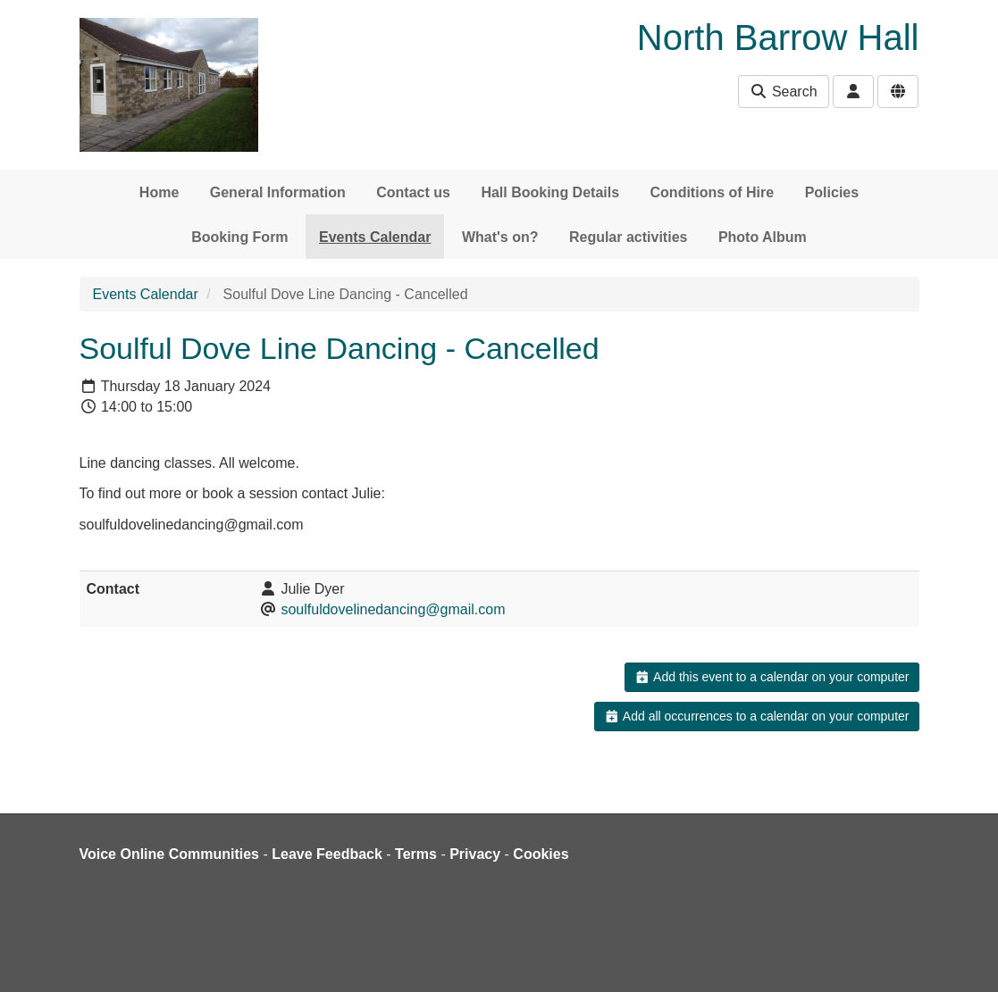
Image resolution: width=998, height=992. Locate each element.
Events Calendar (375, 237)
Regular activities (628, 237)
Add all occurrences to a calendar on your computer (756, 716)
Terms (416, 854)
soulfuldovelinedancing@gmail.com (393, 609)
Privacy (474, 854)
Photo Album (762, 237)
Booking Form (239, 237)
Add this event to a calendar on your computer (771, 677)
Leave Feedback (327, 854)
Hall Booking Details (550, 192)
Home (159, 192)
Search (783, 91)
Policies (832, 192)
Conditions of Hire (712, 192)
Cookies (540, 854)
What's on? (500, 237)
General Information (278, 192)
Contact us (413, 192)
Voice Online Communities (170, 854)
